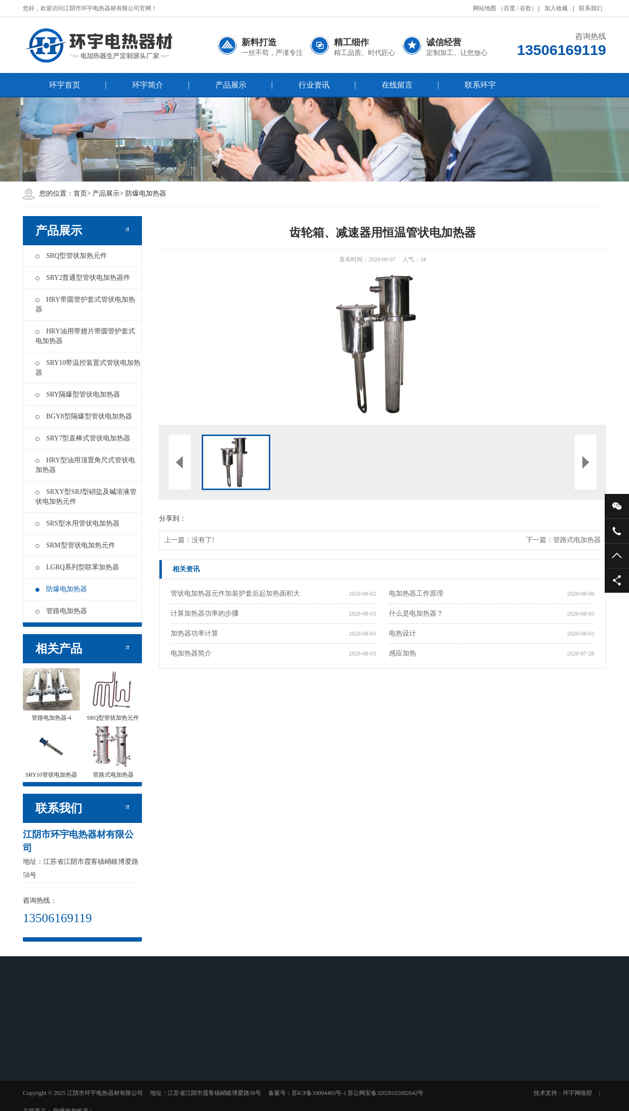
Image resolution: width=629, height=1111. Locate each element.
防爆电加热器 (145, 193)
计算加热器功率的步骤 (205, 613)
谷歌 (525, 8)
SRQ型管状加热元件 (71, 255)
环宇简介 (147, 85)
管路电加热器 (61, 611)
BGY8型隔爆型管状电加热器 (83, 416)
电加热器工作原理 (416, 593)
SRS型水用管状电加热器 (77, 523)
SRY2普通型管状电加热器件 (82, 277)
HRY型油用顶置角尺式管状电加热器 (85, 465)
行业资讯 (314, 85)
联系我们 (590, 8)
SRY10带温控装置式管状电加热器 (87, 367)
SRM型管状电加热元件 (75, 545)
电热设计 (402, 633)
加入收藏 (556, 8)
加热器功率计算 (194, 633)
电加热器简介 (191, 653)
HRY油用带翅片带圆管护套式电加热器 (85, 336)
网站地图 (484, 8)
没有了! (203, 540)
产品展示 (230, 85)
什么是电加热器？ (416, 613)
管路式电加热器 (577, 540)
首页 (80, 193)
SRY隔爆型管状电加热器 (77, 394)
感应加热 (402, 653)
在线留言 (397, 85)
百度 (509, 8)
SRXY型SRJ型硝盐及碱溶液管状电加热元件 (86, 496)
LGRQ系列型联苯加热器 (77, 567)
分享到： (172, 518)
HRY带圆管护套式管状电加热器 (85, 304)
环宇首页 (64, 85)
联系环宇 (480, 85)
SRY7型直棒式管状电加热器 (82, 438)
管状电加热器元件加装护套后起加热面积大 (235, 593)
